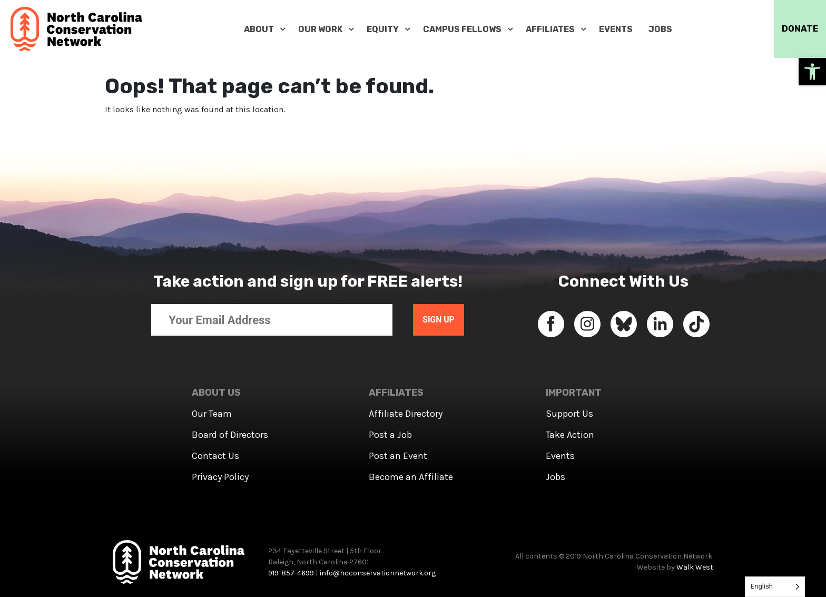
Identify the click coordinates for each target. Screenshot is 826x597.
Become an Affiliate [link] (411, 477)
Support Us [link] (569, 413)
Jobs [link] (555, 477)
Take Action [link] (570, 435)
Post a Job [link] (390, 435)
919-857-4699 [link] (291, 573)
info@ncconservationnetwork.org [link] (378, 573)
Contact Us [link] (215, 456)
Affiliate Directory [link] (405, 413)
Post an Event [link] (398, 456)
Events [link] (560, 456)
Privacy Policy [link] (220, 477)
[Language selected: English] (775, 586)
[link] (812, 71)
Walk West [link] (694, 567)
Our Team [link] (212, 413)
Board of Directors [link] (230, 435)
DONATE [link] (797, 29)
